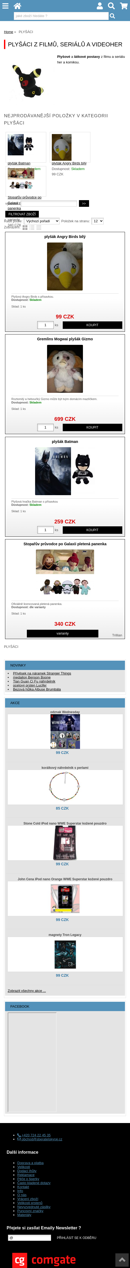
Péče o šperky (28, 1179)
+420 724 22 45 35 (34, 1135)
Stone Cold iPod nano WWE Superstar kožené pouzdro (65, 823)
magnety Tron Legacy (65, 935)
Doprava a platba (30, 1163)
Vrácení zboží (27, 1199)
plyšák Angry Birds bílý (69, 163)
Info (20, 1191)
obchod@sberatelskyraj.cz (39, 1139)
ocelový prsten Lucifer (30, 685)
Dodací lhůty (26, 1171)
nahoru (122, 1260)
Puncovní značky (30, 1211)
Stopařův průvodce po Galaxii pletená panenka (64, 544)
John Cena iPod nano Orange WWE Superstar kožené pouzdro (65, 879)
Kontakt (23, 1187)
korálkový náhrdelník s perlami (64, 768)
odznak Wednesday (65, 712)
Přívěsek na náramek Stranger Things (42, 673)
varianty (63, 633)
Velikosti (23, 1167)
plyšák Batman (19, 163)
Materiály (24, 1215)
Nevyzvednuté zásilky (34, 1207)
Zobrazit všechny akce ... (27, 991)
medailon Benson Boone (32, 677)
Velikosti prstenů (30, 1203)
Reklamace (26, 1175)
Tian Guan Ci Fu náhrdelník (34, 681)
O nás (22, 1195)
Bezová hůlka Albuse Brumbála (37, 689)
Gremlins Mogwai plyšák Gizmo (65, 339)
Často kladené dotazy (34, 1183)
